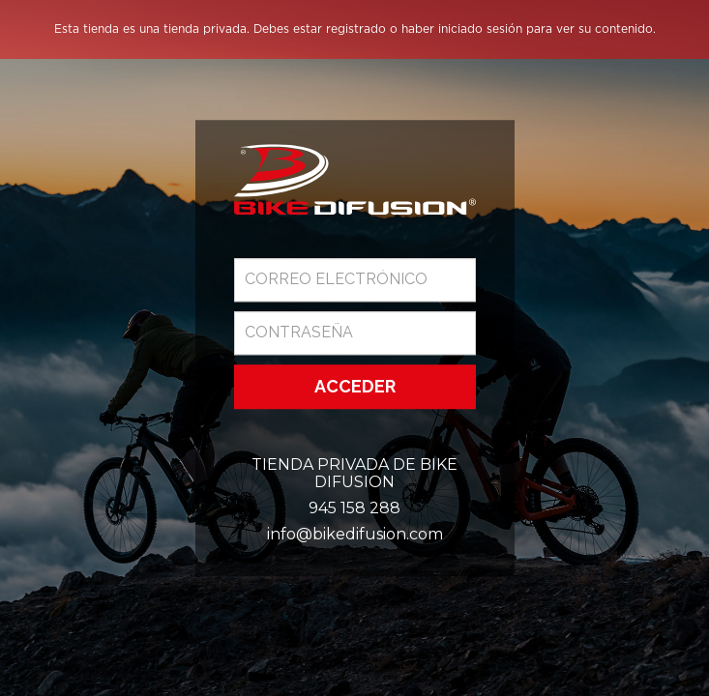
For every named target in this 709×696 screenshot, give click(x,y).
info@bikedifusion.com (355, 534)
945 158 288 (354, 508)
